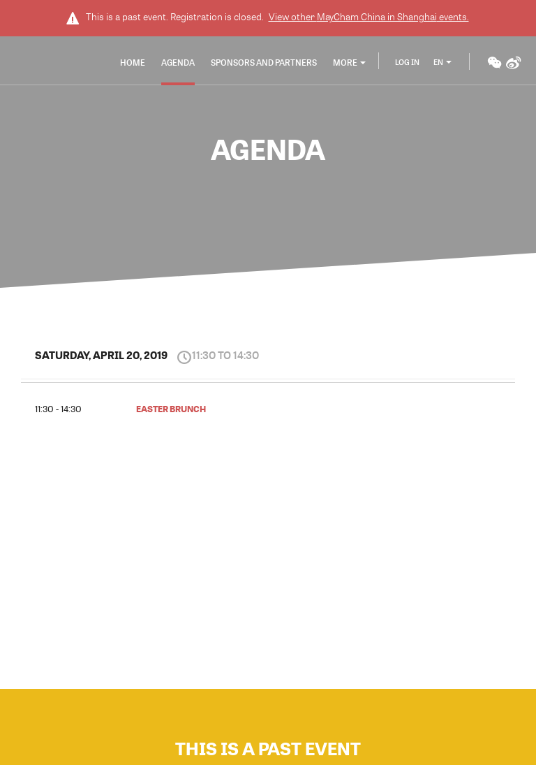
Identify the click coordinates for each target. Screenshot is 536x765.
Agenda (178, 62)
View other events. (369, 16)
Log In (407, 62)
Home (132, 62)
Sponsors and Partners (264, 62)
